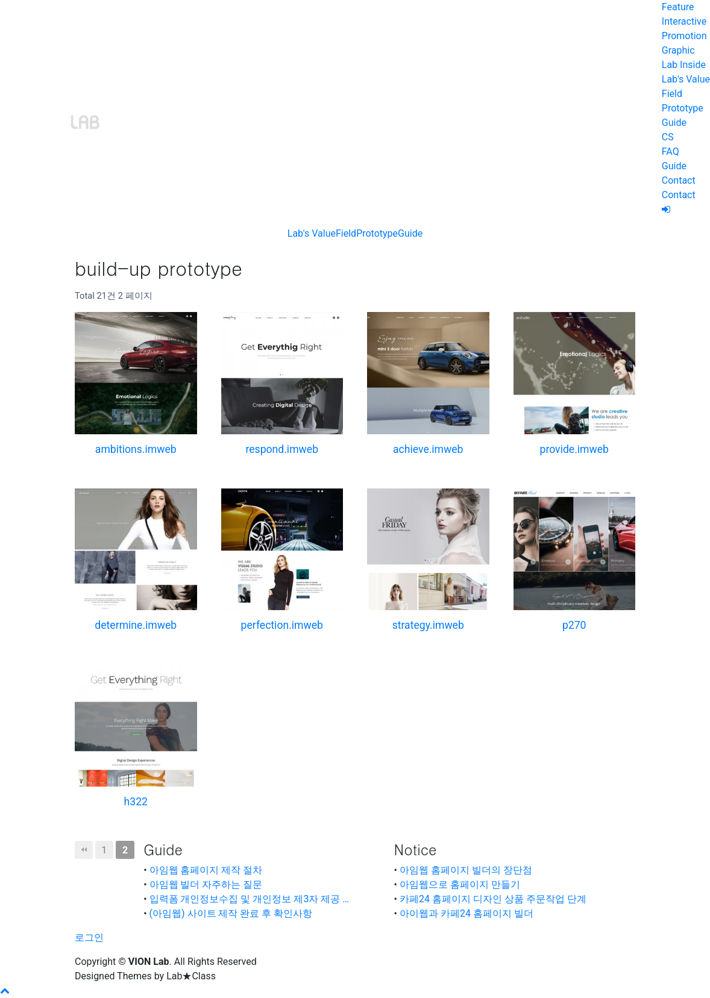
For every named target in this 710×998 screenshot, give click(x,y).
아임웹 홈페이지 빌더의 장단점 (466, 870)
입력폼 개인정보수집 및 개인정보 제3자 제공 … (249, 899)
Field (672, 93)
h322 (136, 802)
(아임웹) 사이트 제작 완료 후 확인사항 (231, 913)
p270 (574, 625)
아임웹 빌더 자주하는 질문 (206, 884)
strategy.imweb (428, 625)
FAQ (670, 151)
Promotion (684, 36)
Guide (674, 122)
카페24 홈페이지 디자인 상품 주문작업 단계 (493, 899)
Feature (678, 7)
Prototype (682, 108)
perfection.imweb (282, 625)
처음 (84, 850)
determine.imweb (136, 625)
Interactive (684, 21)
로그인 (89, 937)
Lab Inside (684, 64)
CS (668, 137)
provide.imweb (574, 449)
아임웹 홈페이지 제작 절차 (206, 870)
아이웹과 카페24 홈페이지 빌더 (466, 913)
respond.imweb (281, 449)
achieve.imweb (428, 449)
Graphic (678, 50)
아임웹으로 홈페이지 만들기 (460, 884)
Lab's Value (686, 79)
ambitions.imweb (136, 449)
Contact (679, 180)
